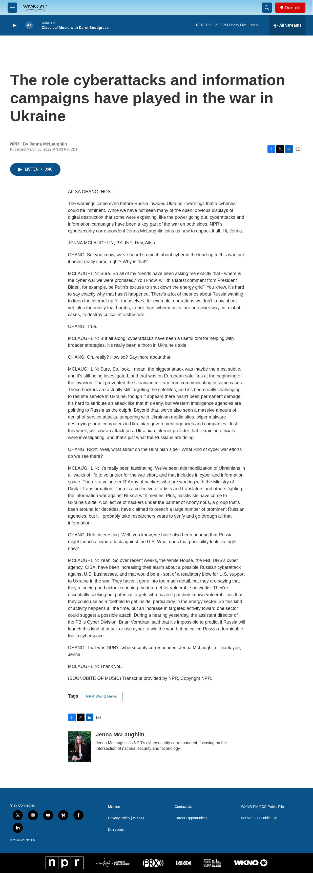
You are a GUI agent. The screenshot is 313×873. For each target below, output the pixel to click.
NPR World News (101, 696)
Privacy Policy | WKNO (126, 818)
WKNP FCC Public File (259, 818)
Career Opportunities (191, 818)
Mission (114, 807)
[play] (14, 25)
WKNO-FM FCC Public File (262, 807)
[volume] (29, 25)
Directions (116, 829)
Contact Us (183, 807)
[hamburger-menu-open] (12, 8)
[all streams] (287, 25)
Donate (292, 7)
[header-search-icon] (267, 8)
